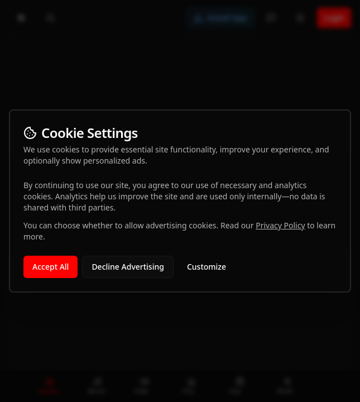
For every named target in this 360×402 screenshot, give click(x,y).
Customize (206, 266)
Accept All (50, 266)
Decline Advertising (128, 266)
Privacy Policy (280, 225)
